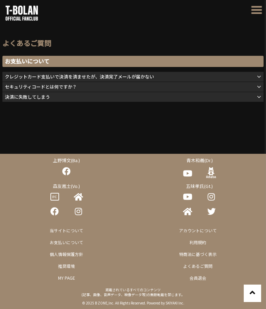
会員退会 (198, 278)
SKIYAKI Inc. (175, 303)
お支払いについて (66, 242)
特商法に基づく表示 (198, 254)
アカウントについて (198, 230)
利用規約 (198, 242)
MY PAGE (66, 278)
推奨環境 (66, 266)
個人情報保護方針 (66, 254)
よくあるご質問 (197, 266)
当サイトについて (66, 230)
